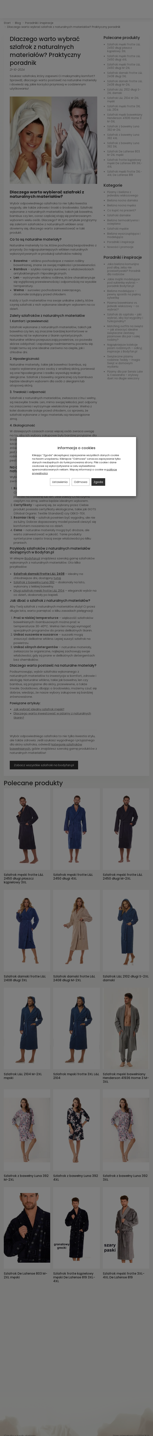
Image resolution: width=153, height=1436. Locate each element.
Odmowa (80, 482)
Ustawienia (60, 482)
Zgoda (98, 482)
